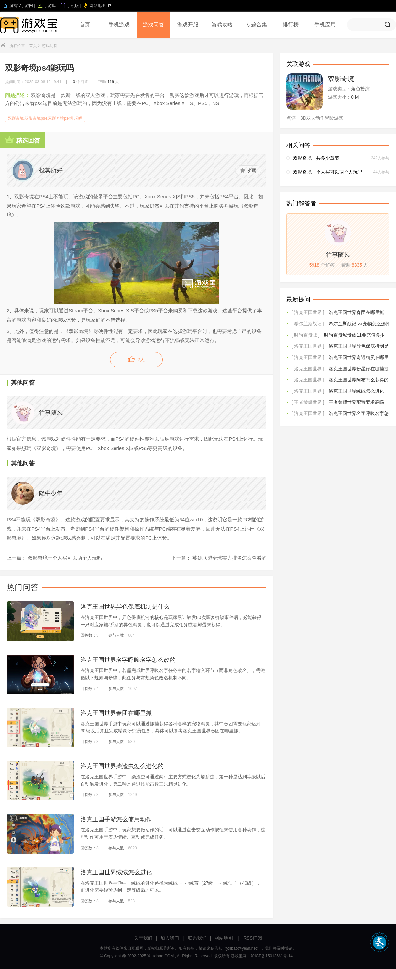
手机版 (73, 5)
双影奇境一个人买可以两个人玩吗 (327, 172)
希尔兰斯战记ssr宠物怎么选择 (359, 323)
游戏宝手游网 (21, 5)
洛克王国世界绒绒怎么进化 (356, 391)
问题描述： (17, 95)
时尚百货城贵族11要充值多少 (354, 335)
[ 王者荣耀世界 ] (307, 402)
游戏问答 (153, 24)
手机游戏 (119, 24)
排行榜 (291, 24)
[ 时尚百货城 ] (305, 335)
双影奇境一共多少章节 (316, 158)
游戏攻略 (222, 24)
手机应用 (325, 24)
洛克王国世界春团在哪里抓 (356, 312)
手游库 (50, 5)
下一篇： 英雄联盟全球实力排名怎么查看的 (219, 558)
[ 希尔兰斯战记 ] (307, 323)
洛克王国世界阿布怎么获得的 (359, 379)
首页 (85, 24)
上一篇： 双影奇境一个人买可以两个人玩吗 (54, 558)
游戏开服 (187, 24)
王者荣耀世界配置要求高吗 (356, 402)
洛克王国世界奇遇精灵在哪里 (359, 357)
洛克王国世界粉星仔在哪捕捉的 (361, 368)
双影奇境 (341, 78)
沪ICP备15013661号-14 (272, 956)
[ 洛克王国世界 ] (307, 312)
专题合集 (256, 24)
